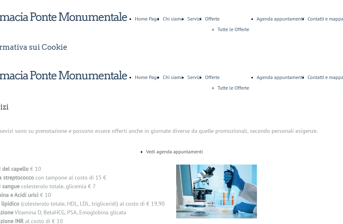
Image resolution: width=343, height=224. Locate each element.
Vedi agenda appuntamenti (174, 151)
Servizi (194, 19)
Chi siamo (173, 19)
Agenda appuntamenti (280, 19)
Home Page (147, 19)
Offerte (212, 19)
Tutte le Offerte (233, 29)
